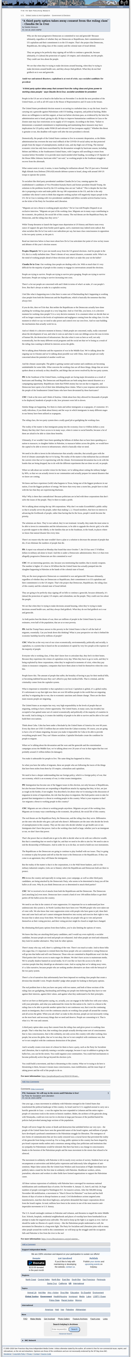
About (27, 7)
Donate (120, 7)
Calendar (83, 7)
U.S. (22, 15)
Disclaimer (8, 1354)
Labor (88, 1297)
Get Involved (49, 1319)
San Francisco (89, 1280)
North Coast (31, 1280)
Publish (102, 7)
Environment (98, 1293)
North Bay (56, 1280)
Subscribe (64, 7)
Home (10, 7)
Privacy (29, 1354)
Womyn (78, 1300)
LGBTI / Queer (99, 1297)
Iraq (62, 1310)
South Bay (76, 1280)
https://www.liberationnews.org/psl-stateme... (60, 1239)
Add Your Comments (30, 1082)
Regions (25, 1275)
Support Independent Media (34, 1250)
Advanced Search (65, 1334)
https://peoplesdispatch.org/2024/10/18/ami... (60, 1076)
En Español (86, 1293)
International (78, 1283)
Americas (49, 1310)
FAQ (25, 1319)
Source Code (46, 1354)
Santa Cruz (52, 1283)
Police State (54, 1300)
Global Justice (32, 1297)
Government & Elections (61, 15)
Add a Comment (28, 1244)
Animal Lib (31, 1293)
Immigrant (73, 1297)
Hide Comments (37, 1089)
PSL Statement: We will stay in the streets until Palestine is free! (50, 1093)
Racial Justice (67, 1300)
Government (46, 1297)
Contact (44, 7)
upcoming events (92, 1264)
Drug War (64, 1293)
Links (105, 1319)
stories (95, 1261)
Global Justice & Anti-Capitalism (38, 15)
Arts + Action (53, 1293)
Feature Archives (80, 1319)
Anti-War (42, 1293)
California (63, 1283)
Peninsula (101, 1280)
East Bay (66, 1280)
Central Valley (44, 1280)
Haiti (57, 1310)
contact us (70, 1267)
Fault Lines (95, 1319)
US (70, 1283)
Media (82, 1297)
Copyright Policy (19, 1354)
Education (74, 1293)
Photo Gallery (64, 1319)
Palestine (70, 1310)
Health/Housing (60, 1297)
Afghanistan (81, 1310)
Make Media (35, 1319)
